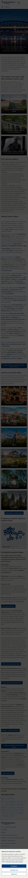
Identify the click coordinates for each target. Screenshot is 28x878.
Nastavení (14, 874)
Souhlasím (14, 866)
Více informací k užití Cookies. (14, 861)
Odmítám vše (14, 870)
